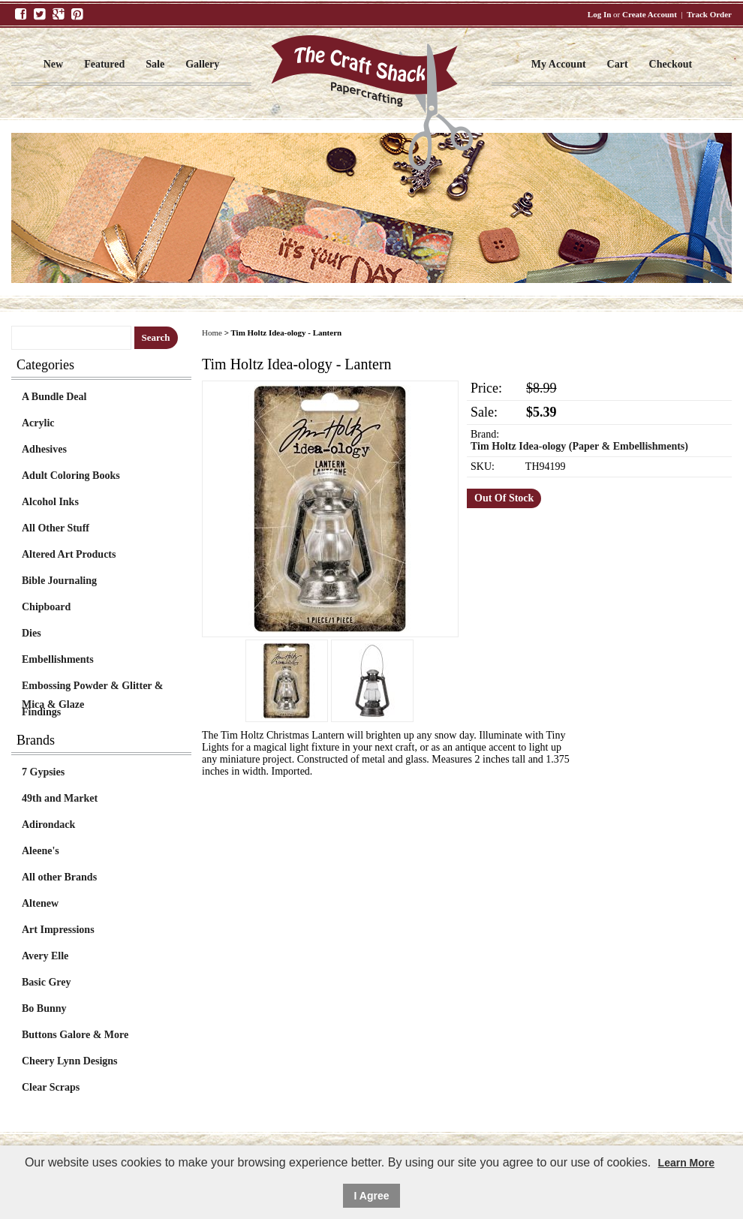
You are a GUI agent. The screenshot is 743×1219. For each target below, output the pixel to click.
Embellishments (58, 659)
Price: (486, 388)
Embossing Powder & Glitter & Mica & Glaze (92, 687)
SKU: (483, 466)
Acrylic (38, 423)
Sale (155, 64)
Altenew (40, 903)
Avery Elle (45, 956)
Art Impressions (58, 929)
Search (156, 337)
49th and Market (60, 798)
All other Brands (59, 877)
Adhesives (44, 449)
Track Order (709, 14)
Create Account (649, 14)
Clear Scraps (51, 1087)
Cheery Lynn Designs (70, 1061)
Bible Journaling (59, 580)
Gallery (202, 64)
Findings (41, 712)
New (53, 64)
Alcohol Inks (50, 501)
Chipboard (46, 607)
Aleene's (40, 850)
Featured (104, 64)
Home (212, 332)
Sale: (484, 412)
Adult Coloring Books (71, 475)
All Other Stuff (55, 528)
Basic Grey (46, 982)
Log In (600, 14)
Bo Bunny (44, 1008)
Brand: (485, 434)
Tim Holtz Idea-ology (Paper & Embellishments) (579, 446)
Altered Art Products (69, 554)
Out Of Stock (504, 498)
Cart (617, 64)
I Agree (372, 1196)
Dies (31, 633)
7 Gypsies (43, 772)
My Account (558, 64)
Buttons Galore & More (75, 1034)
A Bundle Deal (54, 396)
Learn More (686, 1163)
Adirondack (48, 824)
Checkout (671, 64)
